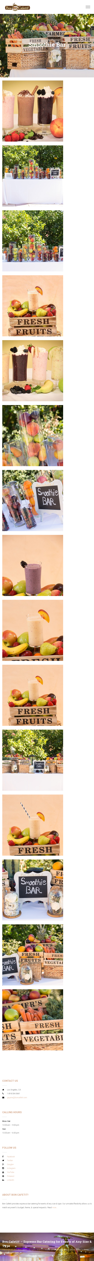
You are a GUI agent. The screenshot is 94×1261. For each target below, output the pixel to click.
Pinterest (10, 1176)
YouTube (10, 1172)
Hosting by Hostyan (10, 1252)
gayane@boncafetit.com (17, 1097)
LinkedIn (10, 1180)
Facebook (11, 1156)
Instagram (11, 1168)
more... (55, 1207)
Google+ (10, 1164)
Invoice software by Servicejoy (57, 1249)
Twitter (10, 1160)
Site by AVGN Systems (79, 1249)
